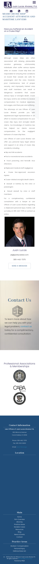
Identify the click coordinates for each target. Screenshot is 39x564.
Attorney (19, 522)
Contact (19, 537)
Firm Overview (19, 519)
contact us (26, 326)
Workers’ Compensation (19, 546)
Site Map (21, 558)
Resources (19, 529)
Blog (19, 532)
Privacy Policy (28, 558)
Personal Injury (19, 548)
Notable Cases (19, 527)
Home (19, 517)
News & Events (19, 534)
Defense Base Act (19, 551)
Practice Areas (19, 524)
